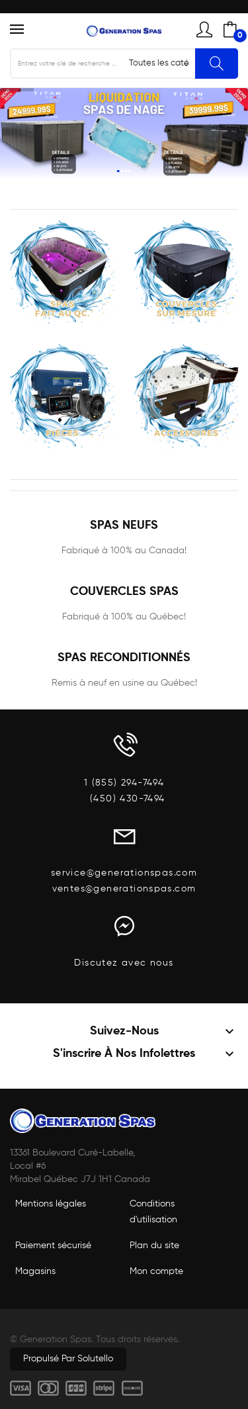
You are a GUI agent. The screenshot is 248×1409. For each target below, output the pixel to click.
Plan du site (154, 1245)
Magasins (35, 1271)
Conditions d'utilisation (153, 1211)
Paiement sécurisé (53, 1245)
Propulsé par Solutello (68, 1358)
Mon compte (156, 1271)
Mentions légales (50, 1203)
